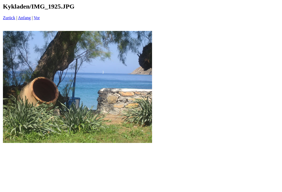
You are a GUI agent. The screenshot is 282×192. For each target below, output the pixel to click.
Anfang (24, 17)
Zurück (9, 17)
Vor (37, 17)
